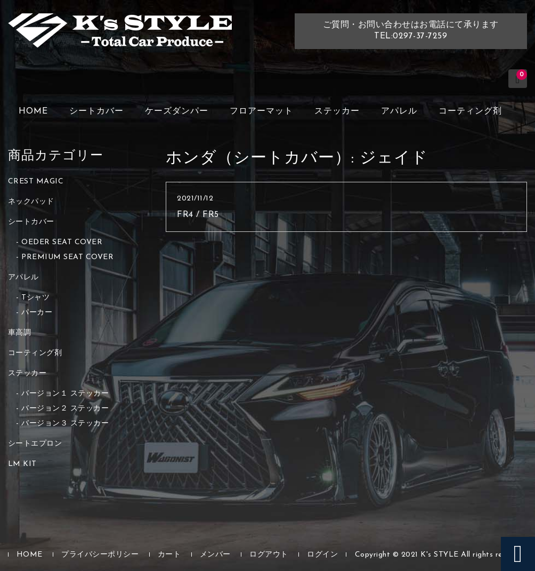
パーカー (36, 313)
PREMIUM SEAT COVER (67, 257)
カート (169, 555)
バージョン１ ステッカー (65, 394)
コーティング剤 (470, 111)
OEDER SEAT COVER (61, 242)
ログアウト (268, 555)
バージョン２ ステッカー (65, 409)
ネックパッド (31, 202)
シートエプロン (35, 444)
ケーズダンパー (176, 111)
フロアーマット (261, 111)
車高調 (19, 333)
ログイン (322, 555)
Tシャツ (35, 298)
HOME (33, 111)
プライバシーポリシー (100, 555)
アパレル (399, 111)
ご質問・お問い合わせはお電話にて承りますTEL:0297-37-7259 (411, 31)
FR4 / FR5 (198, 215)
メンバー (215, 555)
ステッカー (337, 111)
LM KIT (22, 464)
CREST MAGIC (36, 182)
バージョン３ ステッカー (65, 424)
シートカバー (96, 111)
